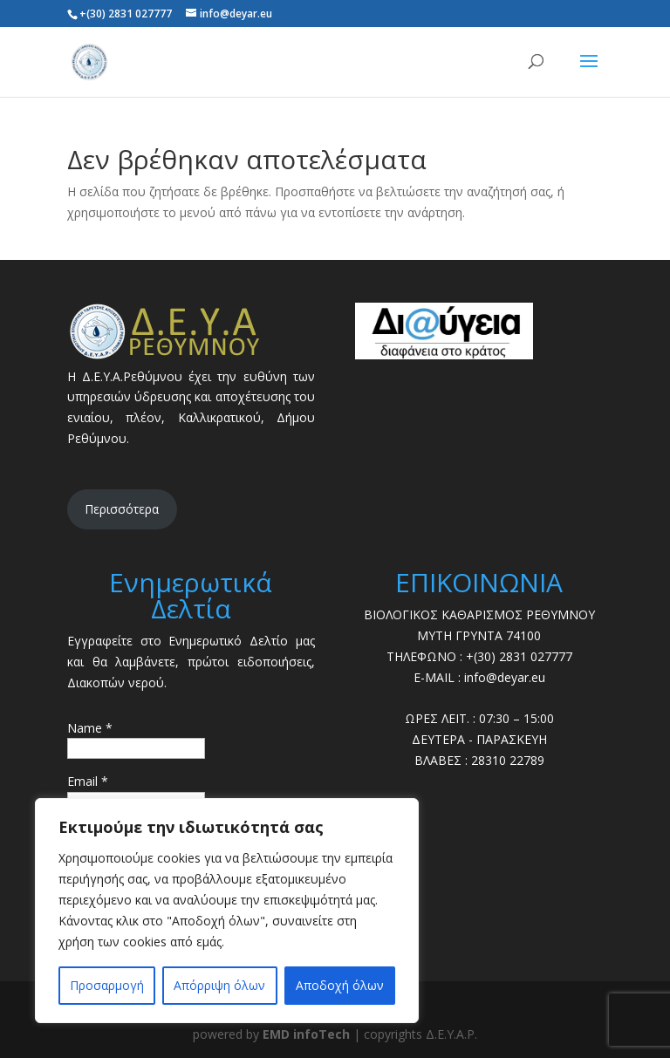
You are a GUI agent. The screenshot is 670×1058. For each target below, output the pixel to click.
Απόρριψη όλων (219, 985)
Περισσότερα (122, 509)
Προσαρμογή (107, 985)
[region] (227, 910)
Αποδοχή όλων (340, 985)
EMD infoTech (306, 1034)
